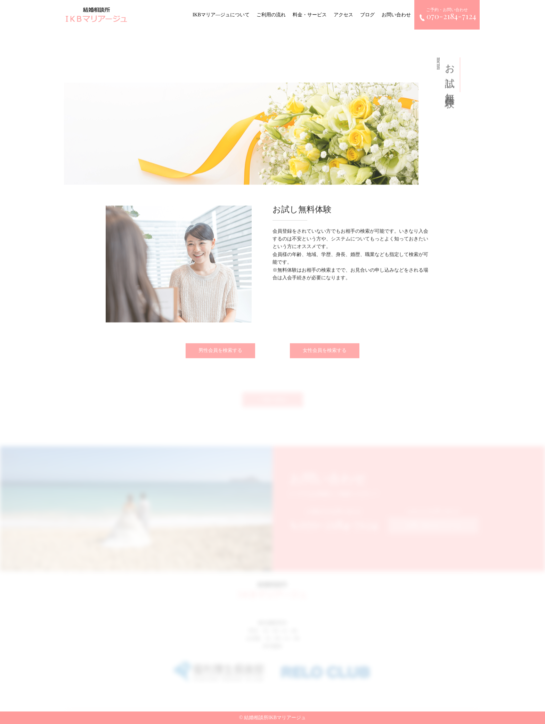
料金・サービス (311, 14)
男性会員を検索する (220, 353)
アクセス (345, 14)
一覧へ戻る (273, 404)
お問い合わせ (397, 14)
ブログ (368, 14)
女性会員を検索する (325, 353)
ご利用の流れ (272, 14)
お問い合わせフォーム (433, 527)
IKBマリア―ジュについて (222, 14)
